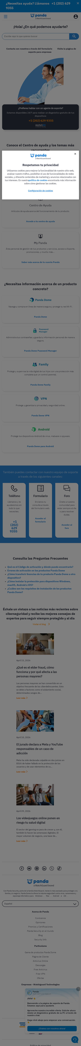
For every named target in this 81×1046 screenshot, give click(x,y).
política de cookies (38, 180)
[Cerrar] (75, 154)
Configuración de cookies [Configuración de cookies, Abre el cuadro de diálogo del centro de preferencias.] (40, 190)
